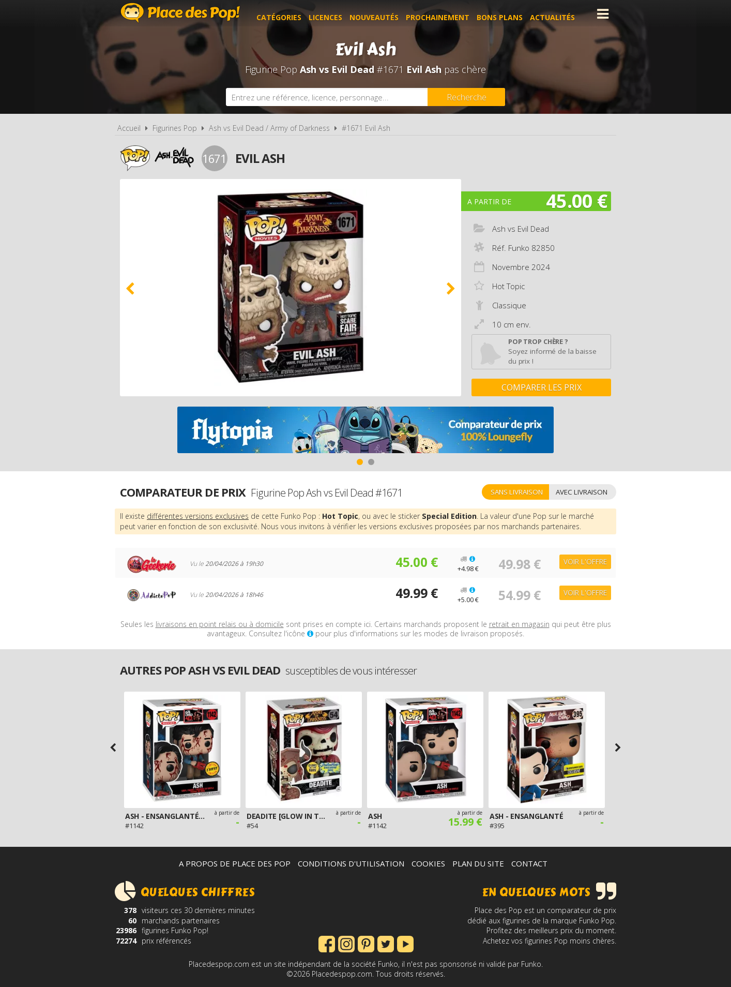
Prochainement (444, 14)
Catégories (285, 14)
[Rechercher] (466, 97)
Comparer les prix (541, 387)
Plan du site (478, 863)
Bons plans (506, 14)
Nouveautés (380, 14)
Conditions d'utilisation (351, 863)
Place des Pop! (180, 12)
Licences (332, 14)
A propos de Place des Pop (235, 863)
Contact (529, 863)
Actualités (559, 14)
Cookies (428, 863)
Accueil (129, 128)
